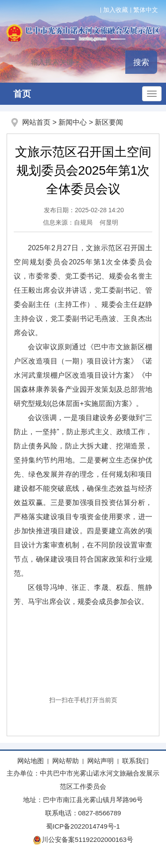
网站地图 (30, 761)
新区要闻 (109, 122)
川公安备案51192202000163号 (83, 839)
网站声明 (100, 761)
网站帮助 (65, 761)
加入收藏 (115, 9)
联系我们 (135, 761)
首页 (22, 94)
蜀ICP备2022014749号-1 (83, 826)
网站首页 (36, 122)
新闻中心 (72, 122)
